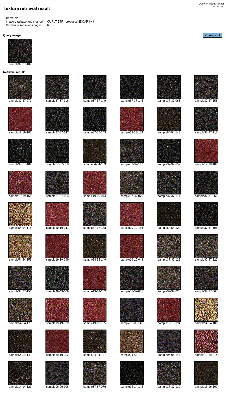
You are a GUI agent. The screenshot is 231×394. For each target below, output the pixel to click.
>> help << (218, 6)
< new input (212, 35)
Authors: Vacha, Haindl (211, 3)
